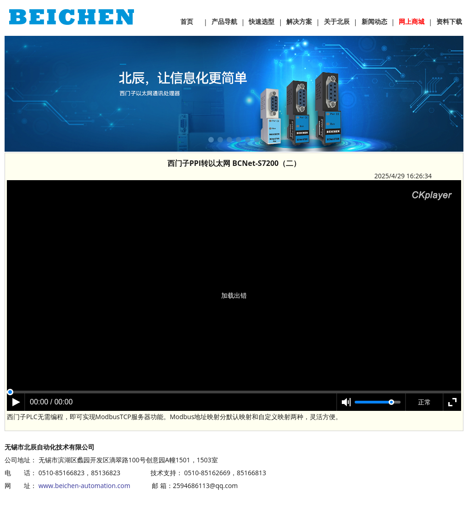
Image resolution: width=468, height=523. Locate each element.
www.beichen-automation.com (84, 485)
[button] (211, 139)
